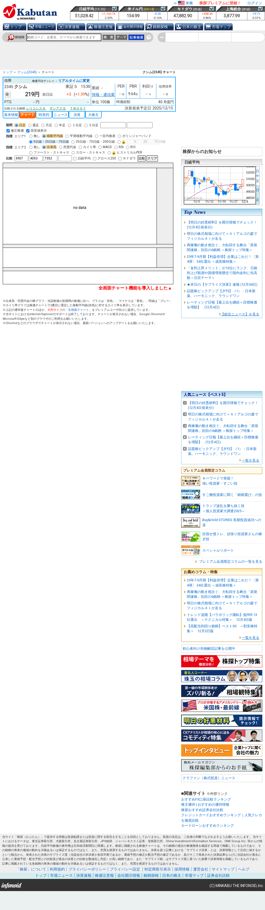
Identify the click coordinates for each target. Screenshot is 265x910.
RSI (119, 147)
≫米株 (183, 3)
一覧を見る (250, 460)
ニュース (61, 115)
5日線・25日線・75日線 (49, 142)
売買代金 (67, 147)
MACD (105, 147)
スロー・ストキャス (88, 152)
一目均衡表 (105, 136)
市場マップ (221, 27)
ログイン (254, 3)
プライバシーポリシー (87, 869)
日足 (20, 125)
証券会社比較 (218, 875)
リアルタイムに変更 (74, 81)
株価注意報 (103, 27)
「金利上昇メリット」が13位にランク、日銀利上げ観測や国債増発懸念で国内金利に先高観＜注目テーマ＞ (222, 273)
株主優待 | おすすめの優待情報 (205, 804)
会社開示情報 (133, 27)
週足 (33, 125)
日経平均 (86, 9)
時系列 (44, 115)
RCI (130, 147)
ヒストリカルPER (125, 152)
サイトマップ (223, 869)
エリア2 (20, 147)
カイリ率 (87, 147)
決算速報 (72, 27)
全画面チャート (78, 310)
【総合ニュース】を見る (240, 314)
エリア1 (20, 136)
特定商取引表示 (157, 869)
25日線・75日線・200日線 (93, 142)
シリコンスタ (35, 108)
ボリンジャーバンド (134, 136)
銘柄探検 (160, 27)
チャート (28, 115)
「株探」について (31, 869)
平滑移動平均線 (78, 136)
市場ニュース (44, 27)
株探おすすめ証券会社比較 (202, 810)
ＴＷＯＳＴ (78, 108)
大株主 (93, 115)
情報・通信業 (103, 94)
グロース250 (104, 158)
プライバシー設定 (125, 869)
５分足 (91, 125)
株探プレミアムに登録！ (220, 3)
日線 (141, 142)
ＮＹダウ (184, 9)
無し (34, 136)
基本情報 (11, 115)
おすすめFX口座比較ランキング (206, 799)
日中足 (257, 176)
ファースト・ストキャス (49, 152)
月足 (46, 125)
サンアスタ (57, 108)
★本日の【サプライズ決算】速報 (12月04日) (222, 284)
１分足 (75, 125)
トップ (16, 27)
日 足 (257, 195)
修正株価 (15, 130)
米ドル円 (135, 9)
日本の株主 (191, 27)
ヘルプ (243, 869)
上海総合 (233, 9)
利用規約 (57, 869)
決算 (77, 115)
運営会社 (200, 869)
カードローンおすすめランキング (207, 826)
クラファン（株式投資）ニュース (209, 778)
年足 (60, 125)
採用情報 (182, 869)
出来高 (49, 147)
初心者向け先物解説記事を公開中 (209, 648)
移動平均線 (52, 136)
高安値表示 (36, 130)
